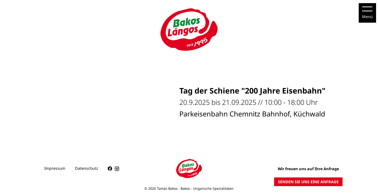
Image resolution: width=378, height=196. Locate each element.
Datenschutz (86, 168)
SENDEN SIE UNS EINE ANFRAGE (308, 181)
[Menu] (367, 13)
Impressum (54, 168)
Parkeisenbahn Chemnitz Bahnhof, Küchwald (252, 113)
